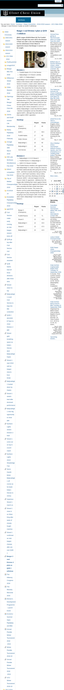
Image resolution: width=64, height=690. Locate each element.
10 (57, 189)
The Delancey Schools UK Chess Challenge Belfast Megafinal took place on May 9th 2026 (56, 94)
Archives (21, 20)
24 (57, 194)
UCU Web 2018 (56, 24)
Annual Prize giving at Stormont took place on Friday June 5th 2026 (55, 37)
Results (51, 20)
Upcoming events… (53, 338)
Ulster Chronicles (30, 24)
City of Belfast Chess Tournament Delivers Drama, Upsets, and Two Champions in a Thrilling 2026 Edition (55, 149)
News (52, 31)
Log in (58, 1)
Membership (38, 20)
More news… (54, 176)
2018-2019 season (43, 24)
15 (52, 191)
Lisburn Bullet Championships (55, 238)
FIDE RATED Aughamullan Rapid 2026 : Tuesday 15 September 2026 (55, 268)
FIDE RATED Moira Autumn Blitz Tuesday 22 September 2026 (55, 304)
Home (5, 20)
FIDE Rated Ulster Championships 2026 (55, 250)
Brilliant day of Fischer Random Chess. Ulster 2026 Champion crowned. (55, 65)
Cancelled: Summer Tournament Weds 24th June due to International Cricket (55, 210)
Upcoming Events (54, 201)
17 (57, 191)
